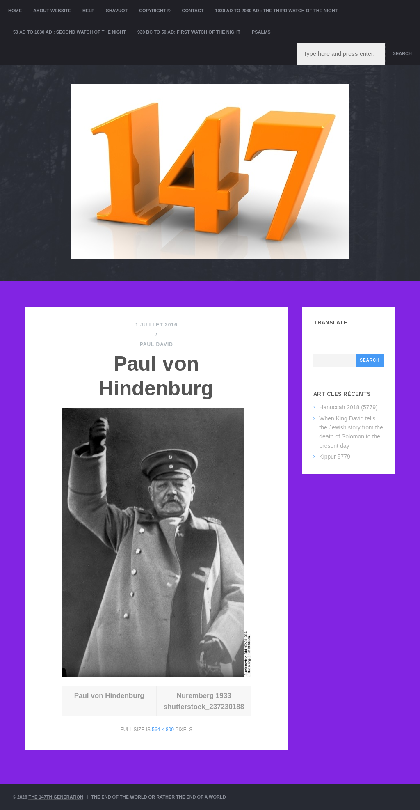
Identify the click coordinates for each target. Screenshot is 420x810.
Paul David (156, 344)
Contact (193, 10)
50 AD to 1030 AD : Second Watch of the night (69, 32)
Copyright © (155, 10)
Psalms (261, 32)
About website (52, 10)
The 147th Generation (55, 796)
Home (15, 10)
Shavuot (117, 10)
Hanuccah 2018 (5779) (348, 407)
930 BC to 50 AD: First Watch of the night (188, 32)
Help (88, 10)
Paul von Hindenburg (109, 696)
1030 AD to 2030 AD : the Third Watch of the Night (276, 10)
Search (402, 53)
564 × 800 (163, 729)
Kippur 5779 (334, 456)
